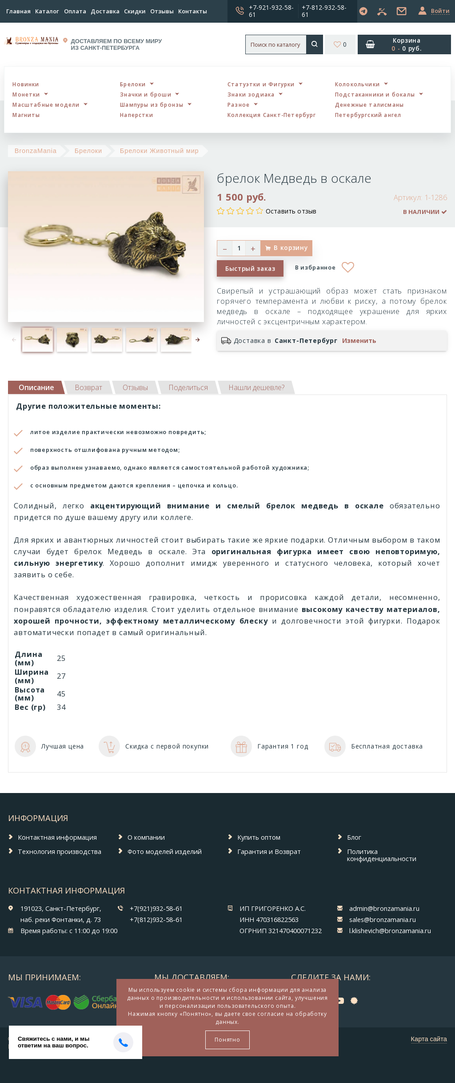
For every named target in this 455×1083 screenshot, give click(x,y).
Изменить (359, 340)
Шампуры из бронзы (152, 104)
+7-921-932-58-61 (271, 11)
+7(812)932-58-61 (156, 919)
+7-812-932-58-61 (324, 11)
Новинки (25, 84)
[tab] (88, 387)
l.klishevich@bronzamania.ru (390, 930)
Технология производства (59, 851)
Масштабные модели (46, 104)
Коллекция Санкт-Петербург (272, 114)
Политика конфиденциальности (381, 855)
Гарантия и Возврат (269, 851)
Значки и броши (146, 94)
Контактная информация (57, 837)
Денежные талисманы (369, 104)
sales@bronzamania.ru (382, 919)
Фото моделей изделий (165, 851)
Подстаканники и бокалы (375, 94)
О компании (146, 837)
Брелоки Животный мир (159, 150)
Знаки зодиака (251, 94)
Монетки (26, 94)
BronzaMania (36, 150)
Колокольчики (357, 84)
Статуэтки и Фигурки (261, 84)
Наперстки (136, 114)
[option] (37, 340)
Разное (239, 104)
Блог (354, 837)
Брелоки (133, 84)
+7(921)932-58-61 (156, 908)
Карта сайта (429, 1039)
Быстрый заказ (250, 268)
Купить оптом (258, 837)
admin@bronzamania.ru (384, 908)
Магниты (26, 114)
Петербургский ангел (368, 114)
